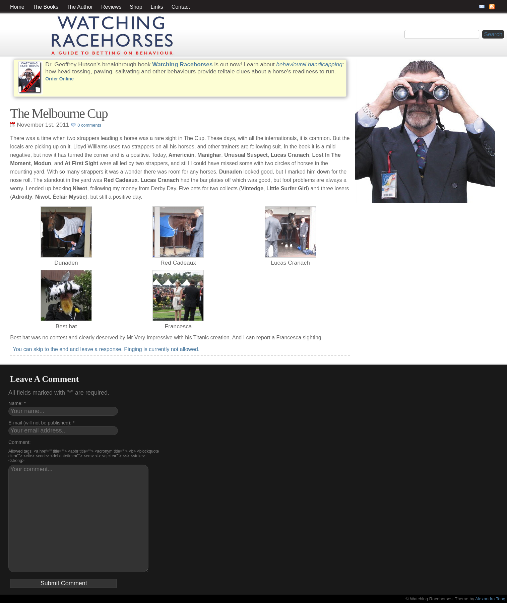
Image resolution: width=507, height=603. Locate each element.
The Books (45, 7)
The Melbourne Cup (58, 113)
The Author (80, 7)
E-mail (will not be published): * (41, 422)
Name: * (17, 403)
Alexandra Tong (490, 598)
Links (156, 7)
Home (17, 7)
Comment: (19, 442)
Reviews (111, 7)
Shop (136, 7)
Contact (181, 7)
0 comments (89, 125)
